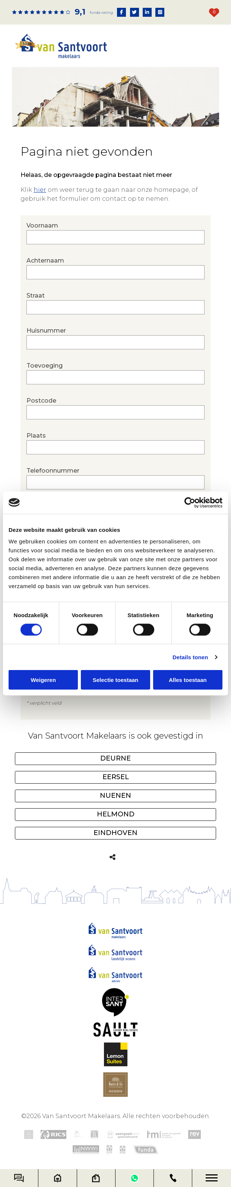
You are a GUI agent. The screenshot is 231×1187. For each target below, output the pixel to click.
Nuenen (115, 795)
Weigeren (43, 680)
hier (40, 189)
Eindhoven (115, 833)
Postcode (115, 408)
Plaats (115, 443)
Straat (115, 303)
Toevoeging (115, 373)
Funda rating (101, 12)
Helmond (116, 814)
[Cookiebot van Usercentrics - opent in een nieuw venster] (189, 502)
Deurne (115, 758)
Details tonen (190, 657)
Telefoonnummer (115, 478)
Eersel (115, 777)
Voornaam (115, 233)
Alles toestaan (188, 680)
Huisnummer (115, 338)
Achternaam (115, 268)
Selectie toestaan (116, 680)
